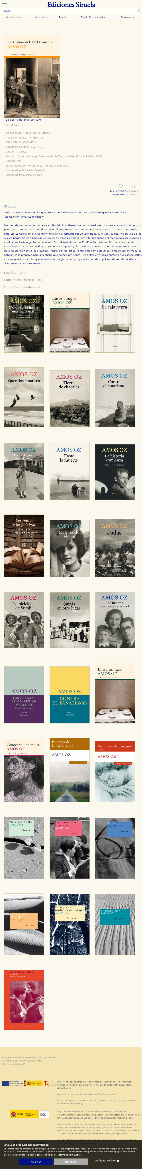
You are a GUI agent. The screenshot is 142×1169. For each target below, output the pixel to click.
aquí (115, 1152)
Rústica (80, 156)
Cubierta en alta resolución (23, 279)
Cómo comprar (128, 17)
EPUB (99, 156)
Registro (63, 17)
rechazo (71, 1162)
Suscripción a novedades (93, 17)
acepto (36, 1162)
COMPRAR (132, 191)
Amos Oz (11, 125)
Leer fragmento (15, 272)
